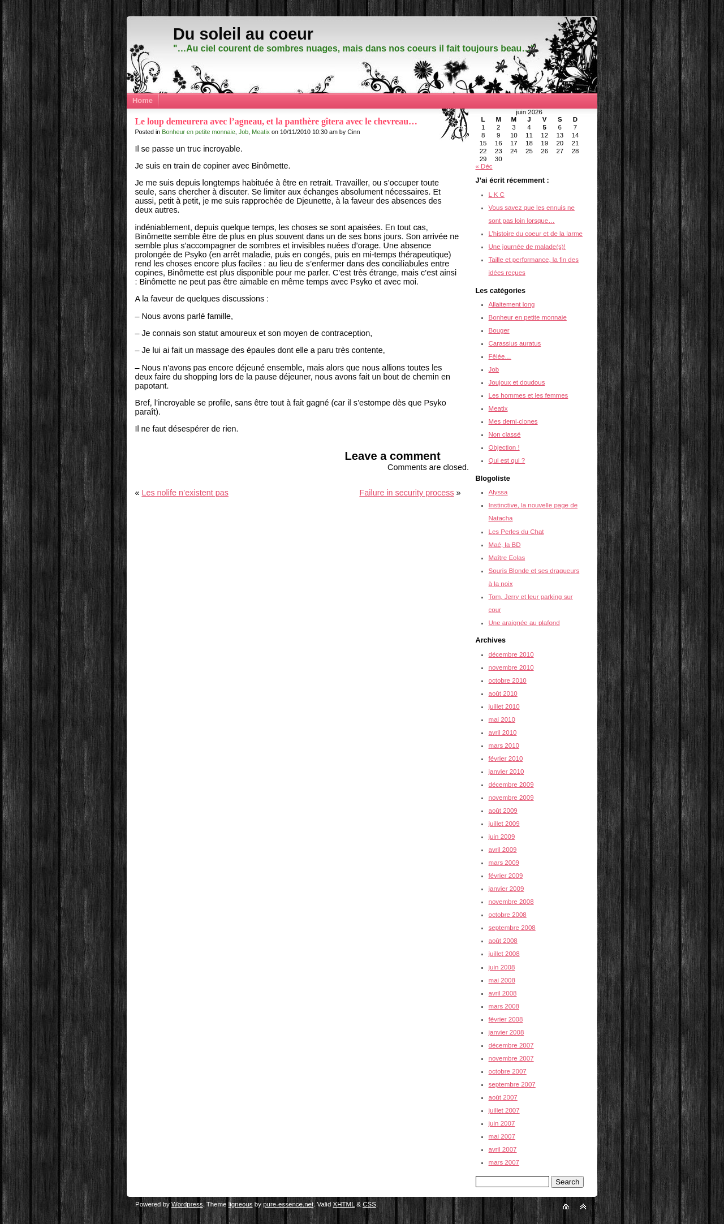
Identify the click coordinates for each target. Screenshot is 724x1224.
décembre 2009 (511, 784)
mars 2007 (504, 1162)
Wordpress (186, 1204)
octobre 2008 (508, 914)
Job (243, 131)
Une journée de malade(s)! (527, 246)
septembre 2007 (512, 1084)
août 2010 (503, 693)
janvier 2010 (506, 771)
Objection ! (504, 447)
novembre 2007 (511, 1058)
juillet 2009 (504, 823)
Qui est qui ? (507, 460)
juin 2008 (502, 967)
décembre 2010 (511, 654)
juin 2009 (502, 836)
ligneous (241, 1204)
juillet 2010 (504, 706)
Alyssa (498, 492)
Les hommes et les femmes (528, 395)
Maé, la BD (505, 544)
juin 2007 (502, 1123)
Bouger (499, 330)
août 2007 (503, 1097)
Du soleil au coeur (243, 34)
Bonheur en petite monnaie (198, 131)
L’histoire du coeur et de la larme (536, 233)
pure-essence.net (288, 1204)
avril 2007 (503, 1149)
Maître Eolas (507, 557)
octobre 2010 (508, 680)
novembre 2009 (511, 797)
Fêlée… (500, 356)
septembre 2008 (512, 927)
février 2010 (506, 758)
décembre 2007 (511, 1045)
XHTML (344, 1204)
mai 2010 (502, 719)
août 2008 (503, 940)
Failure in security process (406, 492)
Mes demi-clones (513, 421)
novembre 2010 (511, 667)
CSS (369, 1204)
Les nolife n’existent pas (185, 492)
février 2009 (506, 875)
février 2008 (506, 1019)
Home (142, 100)
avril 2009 (503, 849)
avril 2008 (503, 993)
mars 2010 (504, 745)
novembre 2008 (511, 901)
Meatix (261, 131)
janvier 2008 (506, 1032)
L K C (497, 194)
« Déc (484, 166)
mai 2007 (502, 1136)
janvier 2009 (506, 888)
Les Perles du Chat (516, 531)
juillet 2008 (504, 953)
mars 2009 (504, 862)
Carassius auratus (515, 343)
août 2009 (503, 810)
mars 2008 (504, 1006)
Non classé (505, 434)
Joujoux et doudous (517, 382)
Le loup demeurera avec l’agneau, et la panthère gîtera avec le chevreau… (276, 121)
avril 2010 (503, 732)
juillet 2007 (504, 1110)
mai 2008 (502, 980)
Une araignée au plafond (524, 622)
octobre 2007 (508, 1071)
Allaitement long (512, 304)
